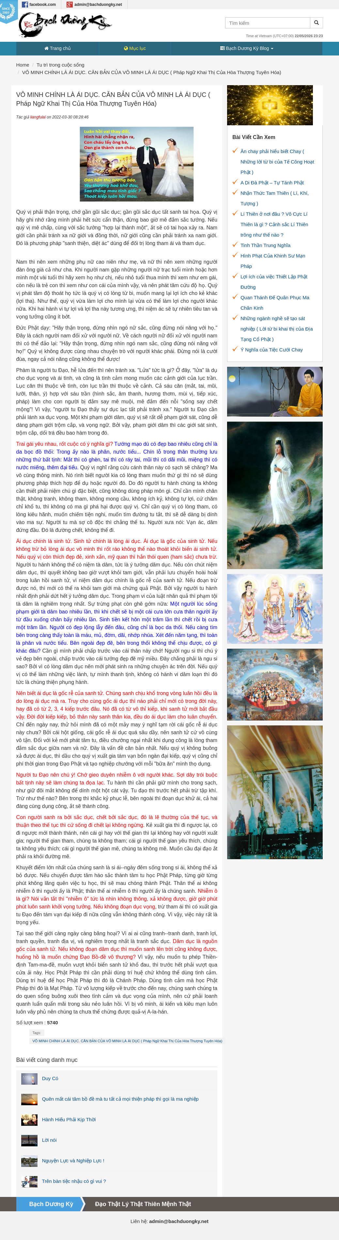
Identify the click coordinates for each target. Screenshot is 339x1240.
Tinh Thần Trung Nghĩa (265, 245)
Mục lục (135, 48)
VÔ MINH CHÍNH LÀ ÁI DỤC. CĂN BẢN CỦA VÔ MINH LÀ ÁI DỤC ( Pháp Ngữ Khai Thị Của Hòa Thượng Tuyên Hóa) (128, 1041)
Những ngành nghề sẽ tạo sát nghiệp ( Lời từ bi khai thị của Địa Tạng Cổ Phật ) (276, 329)
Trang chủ (57, 48)
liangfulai (38, 117)
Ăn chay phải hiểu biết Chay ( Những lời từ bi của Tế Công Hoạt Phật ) (277, 161)
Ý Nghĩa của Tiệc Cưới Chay (271, 349)
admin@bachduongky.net (94, 5)
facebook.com (39, 5)
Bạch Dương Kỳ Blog (247, 48)
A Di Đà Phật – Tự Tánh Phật (272, 182)
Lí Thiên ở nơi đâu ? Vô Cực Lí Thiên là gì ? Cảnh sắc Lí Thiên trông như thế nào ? (274, 224)
